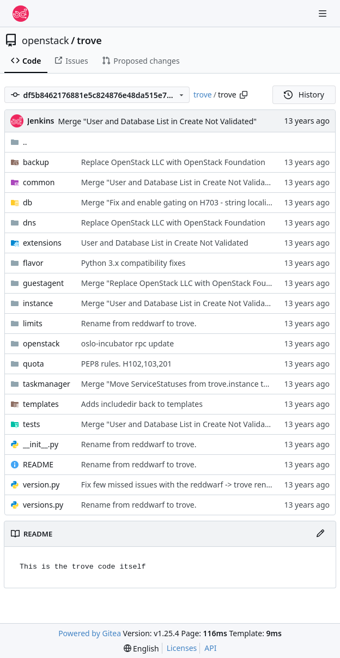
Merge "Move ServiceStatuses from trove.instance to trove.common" (203, 384)
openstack (45, 40)
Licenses (182, 648)
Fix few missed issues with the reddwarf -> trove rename (181, 484)
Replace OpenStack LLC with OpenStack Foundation (173, 162)
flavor (33, 263)
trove (89, 40)
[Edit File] (320, 534)
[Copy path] (243, 95)
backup (36, 162)
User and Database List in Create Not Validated (164, 242)
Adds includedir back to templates (142, 404)
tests (31, 424)
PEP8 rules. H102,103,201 (126, 363)
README (38, 464)
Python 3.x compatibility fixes (133, 263)
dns (29, 222)
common (39, 182)
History (304, 94)
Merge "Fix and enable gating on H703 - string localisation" (186, 202)
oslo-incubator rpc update (127, 343)
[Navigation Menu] (324, 13)
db (27, 202)
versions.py (43, 504)
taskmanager (46, 384)
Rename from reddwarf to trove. (139, 323)
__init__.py (40, 444)
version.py (41, 484)
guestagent (43, 283)
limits (32, 323)
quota (33, 363)
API (210, 648)
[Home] (20, 13)
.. (18, 142)
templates (41, 404)
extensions (42, 242)
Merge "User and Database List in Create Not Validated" (157, 121)
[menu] (141, 648)
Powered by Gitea (89, 633)
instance (38, 303)
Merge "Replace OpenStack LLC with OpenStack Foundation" (189, 283)
